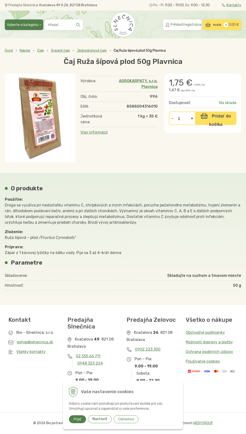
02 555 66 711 (88, 356)
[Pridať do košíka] (215, 118)
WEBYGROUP (203, 423)
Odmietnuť (126, 419)
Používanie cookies (203, 361)
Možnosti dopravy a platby (209, 342)
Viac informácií (94, 132)
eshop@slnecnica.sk (35, 342)
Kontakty (231, 5)
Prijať (77, 419)
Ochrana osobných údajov (209, 351)
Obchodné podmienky (205, 332)
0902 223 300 (147, 349)
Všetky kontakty (31, 351)
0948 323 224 (90, 363)
